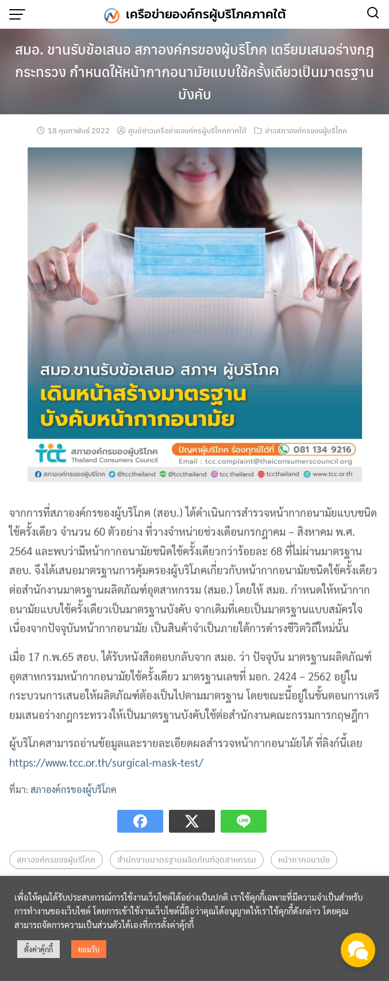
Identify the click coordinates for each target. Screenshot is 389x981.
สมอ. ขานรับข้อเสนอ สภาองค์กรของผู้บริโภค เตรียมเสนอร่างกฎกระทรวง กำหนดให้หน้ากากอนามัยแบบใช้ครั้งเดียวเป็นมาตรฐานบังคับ (194, 71)
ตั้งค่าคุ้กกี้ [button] (38, 949)
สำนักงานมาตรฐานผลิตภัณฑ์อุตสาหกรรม (186, 869)
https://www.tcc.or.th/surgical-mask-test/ (106, 772)
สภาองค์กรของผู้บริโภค (73, 799)
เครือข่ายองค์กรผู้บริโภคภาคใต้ (206, 14)
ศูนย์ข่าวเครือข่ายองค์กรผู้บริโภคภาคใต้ (187, 130)
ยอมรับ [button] (88, 949)
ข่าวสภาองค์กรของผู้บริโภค (306, 130)
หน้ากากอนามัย (304, 869)
